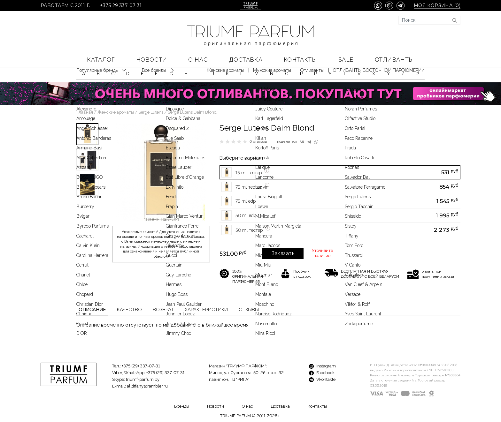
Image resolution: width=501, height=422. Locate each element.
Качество (129, 310)
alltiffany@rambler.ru (147, 386)
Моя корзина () (437, 5)
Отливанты (394, 59)
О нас (198, 59)
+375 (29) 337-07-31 (141, 366)
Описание (92, 310)
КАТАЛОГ (101, 59)
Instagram (322, 366)
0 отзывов (258, 141)
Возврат (163, 310)
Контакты (300, 59)
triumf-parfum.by (142, 379)
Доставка (245, 59)
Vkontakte (322, 379)
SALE (345, 59)
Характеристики (206, 310)
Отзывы (249, 310)
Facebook (322, 372)
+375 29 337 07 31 (121, 5)
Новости (151, 59)
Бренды (181, 406)
